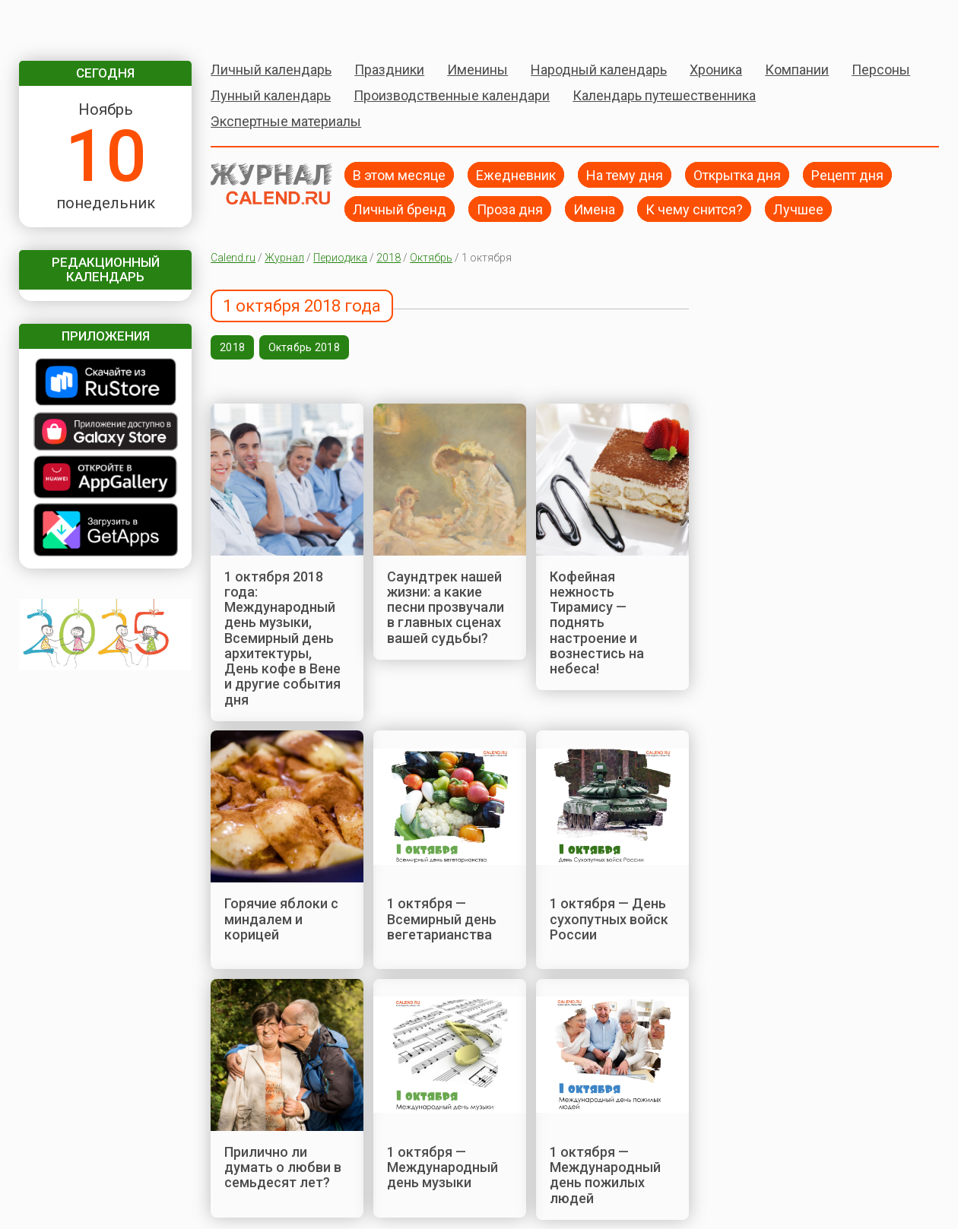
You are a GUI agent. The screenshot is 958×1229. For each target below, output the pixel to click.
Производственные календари (452, 95)
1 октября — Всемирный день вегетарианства (441, 918)
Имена (594, 209)
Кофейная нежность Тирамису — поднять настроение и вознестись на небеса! (597, 623)
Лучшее (798, 209)
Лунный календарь (271, 95)
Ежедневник (516, 174)
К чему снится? (694, 209)
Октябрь (431, 258)
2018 (388, 258)
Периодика (340, 258)
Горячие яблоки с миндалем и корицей (281, 918)
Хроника (716, 70)
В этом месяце (399, 174)
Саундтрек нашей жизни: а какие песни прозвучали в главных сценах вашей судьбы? (445, 607)
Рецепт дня (847, 174)
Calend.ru (233, 258)
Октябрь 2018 (304, 347)
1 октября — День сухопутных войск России (609, 918)
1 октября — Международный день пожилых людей (605, 1175)
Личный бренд (399, 209)
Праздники (389, 70)
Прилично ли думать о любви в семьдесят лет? (282, 1167)
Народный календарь (599, 70)
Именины (477, 70)
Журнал (284, 258)
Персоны (881, 70)
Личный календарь (271, 70)
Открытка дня (737, 174)
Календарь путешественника (664, 95)
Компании (797, 70)
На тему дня (624, 174)
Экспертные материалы (286, 121)
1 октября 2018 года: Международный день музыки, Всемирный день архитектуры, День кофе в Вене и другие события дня (282, 638)
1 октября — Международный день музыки (442, 1167)
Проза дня (510, 209)
